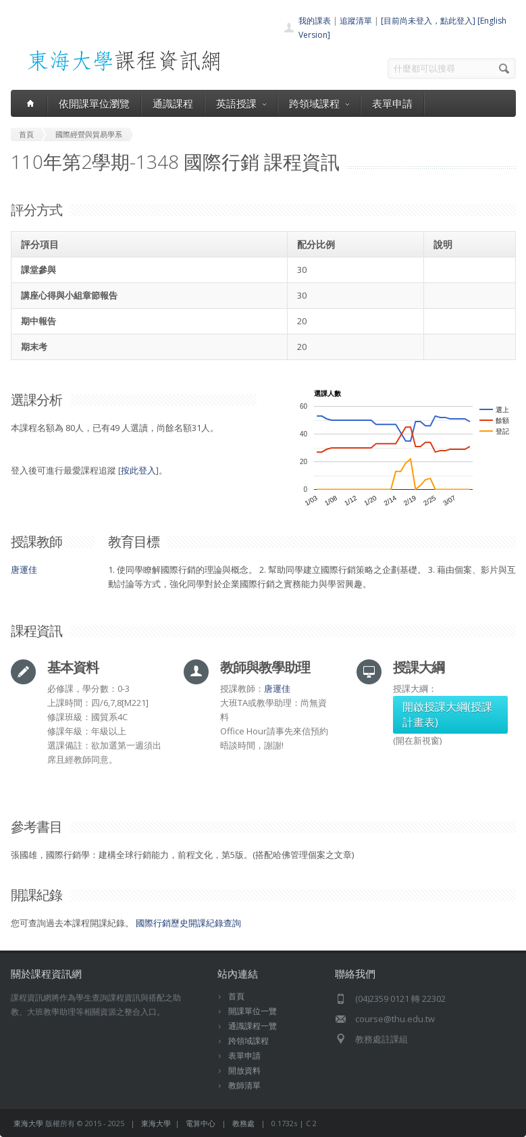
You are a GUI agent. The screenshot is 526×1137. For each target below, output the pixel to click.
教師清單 (244, 1085)
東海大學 (28, 1123)
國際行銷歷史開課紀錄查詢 (188, 923)
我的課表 (314, 20)
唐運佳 (24, 569)
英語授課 (241, 103)
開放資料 (244, 1070)
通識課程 (173, 103)
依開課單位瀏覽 (94, 103)
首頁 (236, 996)
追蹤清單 (356, 20)
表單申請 (392, 103)
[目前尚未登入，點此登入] (428, 20)
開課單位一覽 (252, 1011)
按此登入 (138, 470)
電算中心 (200, 1123)
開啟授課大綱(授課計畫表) (447, 714)
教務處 (243, 1123)
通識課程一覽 (252, 1026)
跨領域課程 (319, 103)
